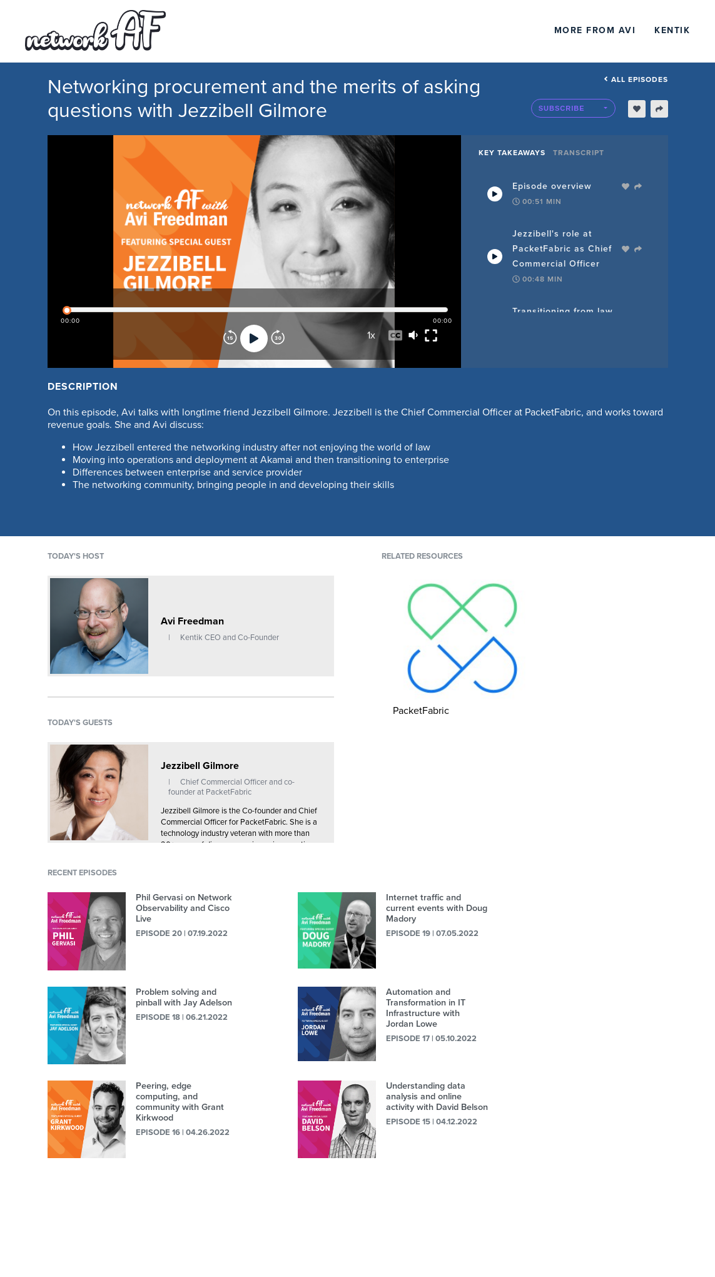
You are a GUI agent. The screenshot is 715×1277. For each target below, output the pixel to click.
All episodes (636, 79)
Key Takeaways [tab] (512, 152)
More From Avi (595, 30)
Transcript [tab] (578, 152)
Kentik (672, 30)
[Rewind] (230, 338)
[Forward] (277, 338)
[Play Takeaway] (494, 193)
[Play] (254, 338)
